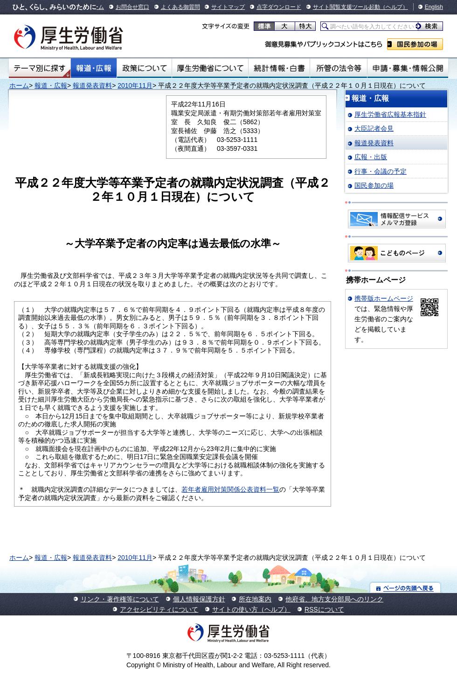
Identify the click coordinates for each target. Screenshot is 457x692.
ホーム (19, 85)
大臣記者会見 (374, 128)
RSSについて (324, 609)
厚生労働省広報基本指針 (390, 114)
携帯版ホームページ (383, 298)
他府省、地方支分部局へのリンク (334, 599)
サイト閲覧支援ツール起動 (346, 7)
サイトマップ (228, 7)
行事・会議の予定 (380, 171)
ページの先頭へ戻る (405, 587)
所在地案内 (255, 599)
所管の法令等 (338, 68)
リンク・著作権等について (120, 599)
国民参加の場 (415, 44)
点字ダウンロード (278, 7)
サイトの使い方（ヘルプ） (251, 609)
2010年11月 (135, 85)
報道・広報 (94, 68)
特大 (305, 26)
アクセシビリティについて (159, 609)
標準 (264, 26)
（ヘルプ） (394, 7)
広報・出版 (370, 157)
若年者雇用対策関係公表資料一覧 (230, 489)
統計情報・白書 (279, 68)
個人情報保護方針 (199, 599)
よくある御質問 (180, 7)
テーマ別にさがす (39, 68)
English (434, 7)
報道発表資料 (92, 85)
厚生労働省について (210, 68)
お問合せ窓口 (132, 7)
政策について (144, 68)
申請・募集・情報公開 (407, 68)
